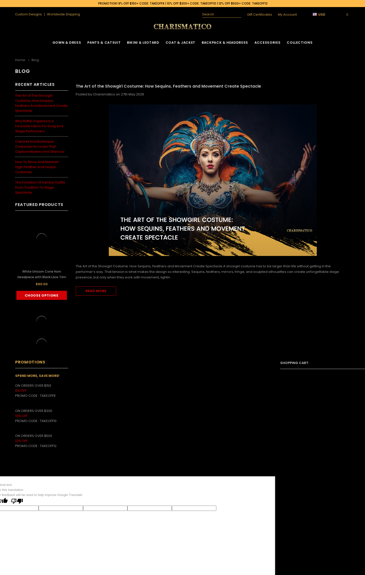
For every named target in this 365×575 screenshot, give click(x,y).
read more (96, 290)
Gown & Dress (67, 42)
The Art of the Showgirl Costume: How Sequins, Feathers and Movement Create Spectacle (41, 102)
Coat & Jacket (180, 42)
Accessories (267, 42)
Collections (299, 42)
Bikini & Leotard (143, 42)
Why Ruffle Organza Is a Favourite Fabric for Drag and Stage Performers (39, 124)
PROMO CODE (27, 394)
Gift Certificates (259, 14)
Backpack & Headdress (225, 42)
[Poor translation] (16, 500)
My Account (287, 14)
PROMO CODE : (27, 419)
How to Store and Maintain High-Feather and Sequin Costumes (37, 165)
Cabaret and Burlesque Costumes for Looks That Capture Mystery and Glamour (40, 145)
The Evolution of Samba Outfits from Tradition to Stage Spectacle (40, 186)
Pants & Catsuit (104, 42)
